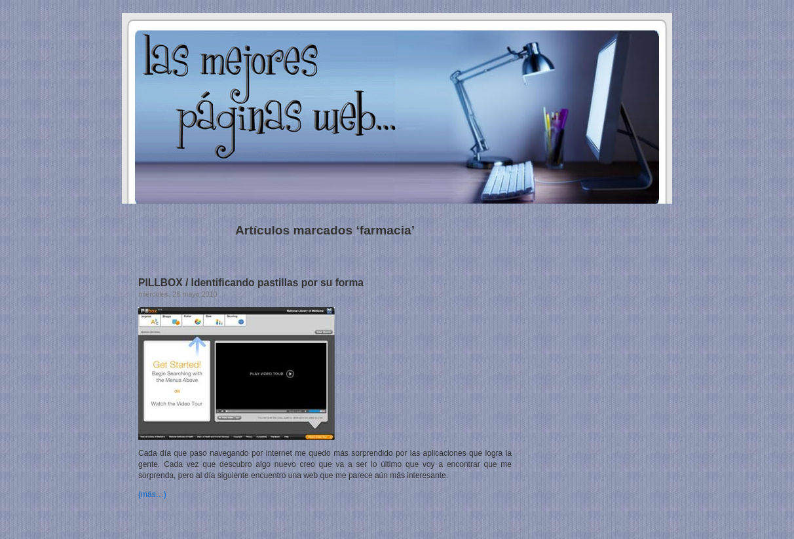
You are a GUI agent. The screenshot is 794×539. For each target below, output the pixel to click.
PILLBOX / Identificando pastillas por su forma (251, 282)
